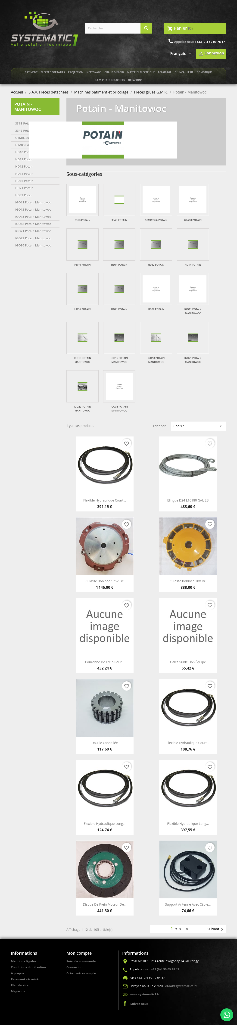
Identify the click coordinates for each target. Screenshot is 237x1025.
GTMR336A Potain (156, 220)
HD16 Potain (24, 181)
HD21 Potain (24, 188)
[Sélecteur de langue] (182, 53)
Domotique (204, 72)
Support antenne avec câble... (188, 904)
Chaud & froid (114, 72)
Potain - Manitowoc (27, 106)
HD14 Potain (24, 173)
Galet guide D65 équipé (188, 662)
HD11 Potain (119, 264)
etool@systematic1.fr (181, 986)
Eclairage (165, 72)
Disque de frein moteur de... (104, 904)
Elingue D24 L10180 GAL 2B (188, 500)
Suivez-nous (139, 1004)
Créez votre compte (81, 973)
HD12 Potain (24, 166)
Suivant (216, 929)
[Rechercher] (118, 28)
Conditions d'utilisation (28, 967)
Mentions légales (23, 961)
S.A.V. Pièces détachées (110, 80)
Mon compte (79, 953)
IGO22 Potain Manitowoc (33, 238)
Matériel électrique (141, 72)
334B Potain (119, 220)
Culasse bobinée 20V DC (188, 581)
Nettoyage (94, 72)
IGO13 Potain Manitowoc (33, 209)
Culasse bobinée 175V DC (104, 581)
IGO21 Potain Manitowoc (33, 231)
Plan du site (19, 985)
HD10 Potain (82, 264)
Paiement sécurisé (24, 979)
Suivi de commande (81, 961)
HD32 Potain (24, 195)
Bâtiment (31, 72)
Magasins (18, 991)
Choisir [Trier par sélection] (198, 426)
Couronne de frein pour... (104, 662)
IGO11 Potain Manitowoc (33, 202)
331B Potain (82, 220)
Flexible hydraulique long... (104, 823)
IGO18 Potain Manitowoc (33, 224)
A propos (17, 973)
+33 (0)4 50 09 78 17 (211, 42)
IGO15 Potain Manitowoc (33, 217)
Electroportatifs (53, 72)
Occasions (135, 80)
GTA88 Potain (193, 220)
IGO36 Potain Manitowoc (33, 245)
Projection (75, 72)
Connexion (74, 967)
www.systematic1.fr (145, 994)
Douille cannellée (104, 743)
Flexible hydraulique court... (104, 500)
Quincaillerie (184, 72)
